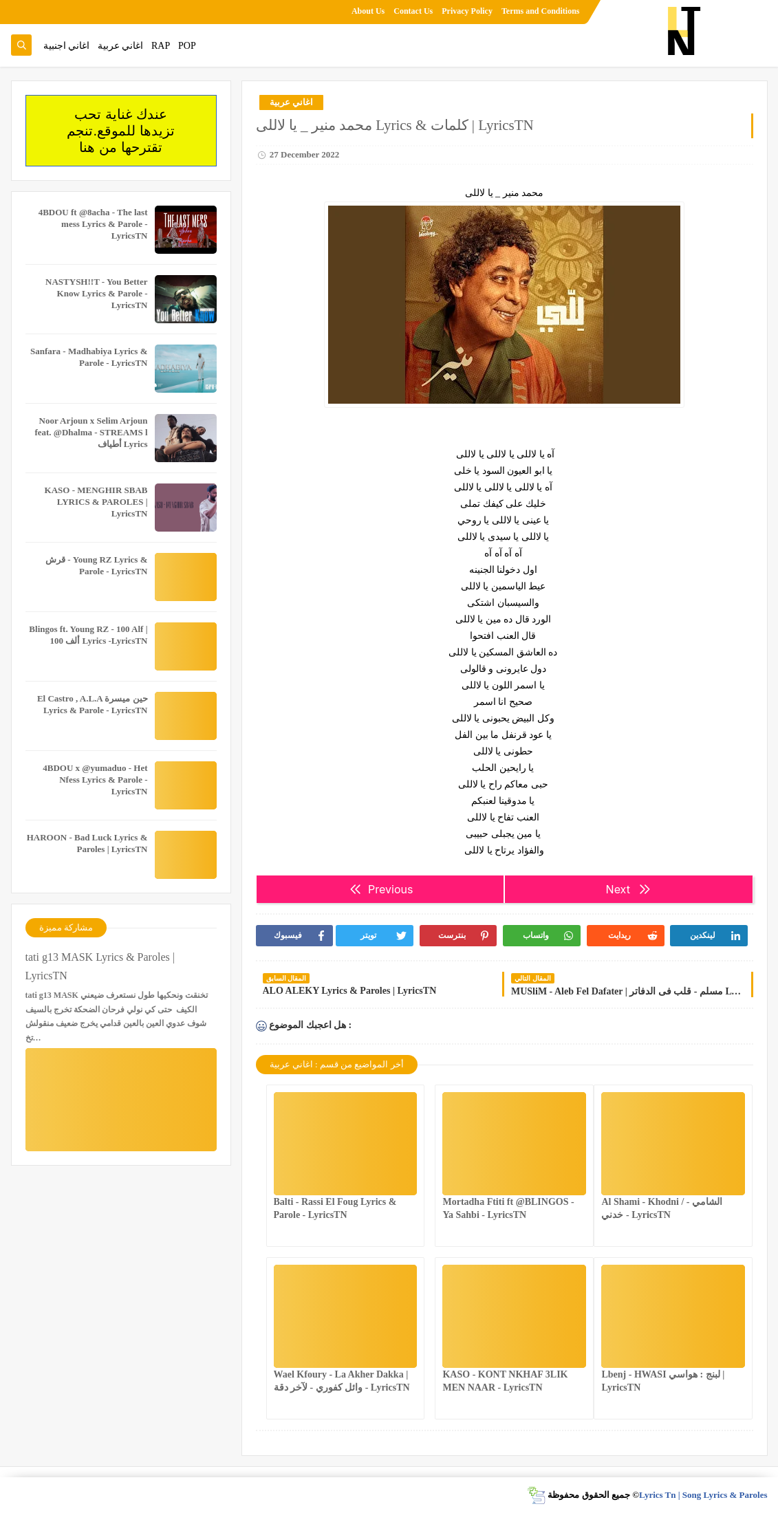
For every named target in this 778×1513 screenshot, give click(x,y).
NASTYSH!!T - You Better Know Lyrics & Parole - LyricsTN (96, 293)
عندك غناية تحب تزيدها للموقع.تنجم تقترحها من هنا (120, 131)
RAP (160, 46)
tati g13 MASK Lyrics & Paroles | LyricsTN (100, 966)
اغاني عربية (121, 46)
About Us (368, 11)
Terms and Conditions (540, 11)
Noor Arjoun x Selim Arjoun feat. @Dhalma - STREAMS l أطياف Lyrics (90, 432)
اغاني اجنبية (66, 46)
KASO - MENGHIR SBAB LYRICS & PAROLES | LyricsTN (96, 502)
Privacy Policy (467, 11)
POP (187, 46)
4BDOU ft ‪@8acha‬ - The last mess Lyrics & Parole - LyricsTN (93, 224)
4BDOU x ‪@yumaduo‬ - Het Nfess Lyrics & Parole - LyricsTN (95, 779)
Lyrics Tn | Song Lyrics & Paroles (703, 1495)
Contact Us (413, 11)
